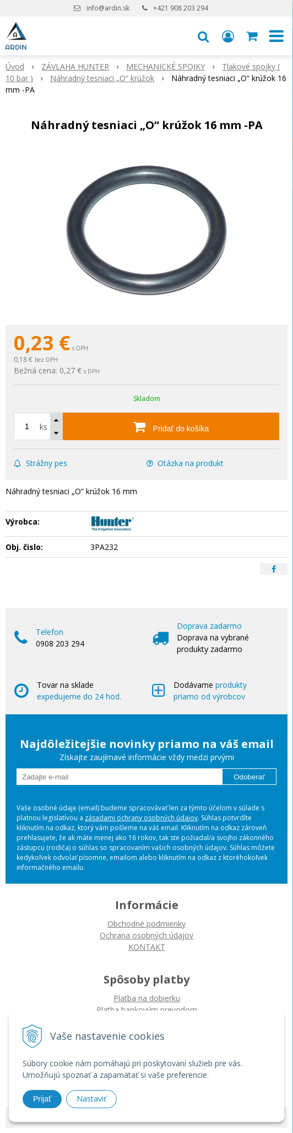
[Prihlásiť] (228, 36)
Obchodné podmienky (146, 923)
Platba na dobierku (146, 998)
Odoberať (249, 777)
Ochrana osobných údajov (146, 935)
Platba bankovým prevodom (146, 1009)
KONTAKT (146, 947)
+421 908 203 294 (180, 8)
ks (43, 426)
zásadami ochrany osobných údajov (141, 817)
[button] (203, 36)
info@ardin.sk (107, 8)
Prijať (42, 1098)
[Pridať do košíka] (171, 426)
